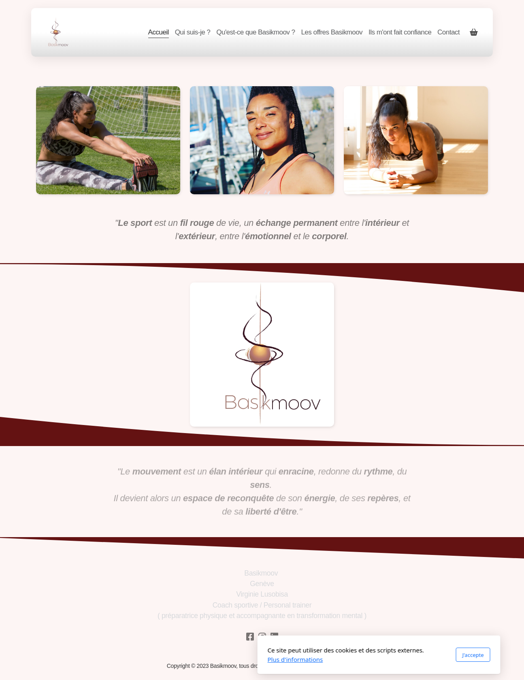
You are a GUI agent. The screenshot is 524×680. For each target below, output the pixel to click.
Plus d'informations (178, 659)
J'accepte (356, 655)
